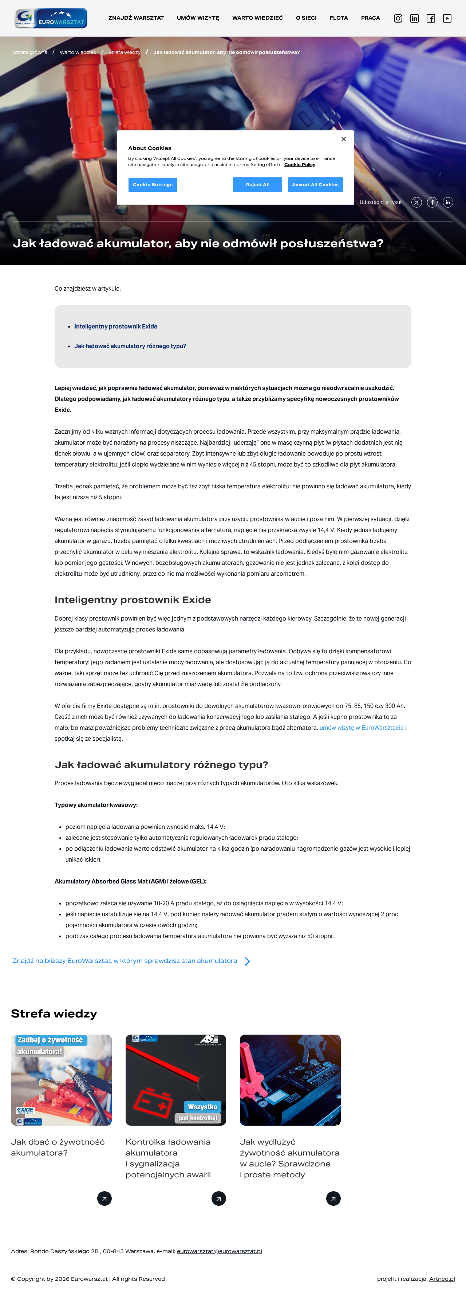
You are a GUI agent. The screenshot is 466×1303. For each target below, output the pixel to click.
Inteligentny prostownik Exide (116, 326)
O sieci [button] (306, 18)
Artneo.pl (442, 1279)
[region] (235, 167)
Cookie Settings (153, 184)
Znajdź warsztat (136, 18)
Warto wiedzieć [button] (257, 18)
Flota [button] (339, 18)
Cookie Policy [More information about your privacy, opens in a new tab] (299, 164)
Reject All (258, 184)
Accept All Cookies (315, 184)
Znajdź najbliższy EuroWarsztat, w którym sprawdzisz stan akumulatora (134, 961)
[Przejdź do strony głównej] (51, 18)
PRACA (370, 18)
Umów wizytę (198, 18)
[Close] (344, 139)
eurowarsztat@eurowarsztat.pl (219, 1251)
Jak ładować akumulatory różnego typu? (130, 346)
